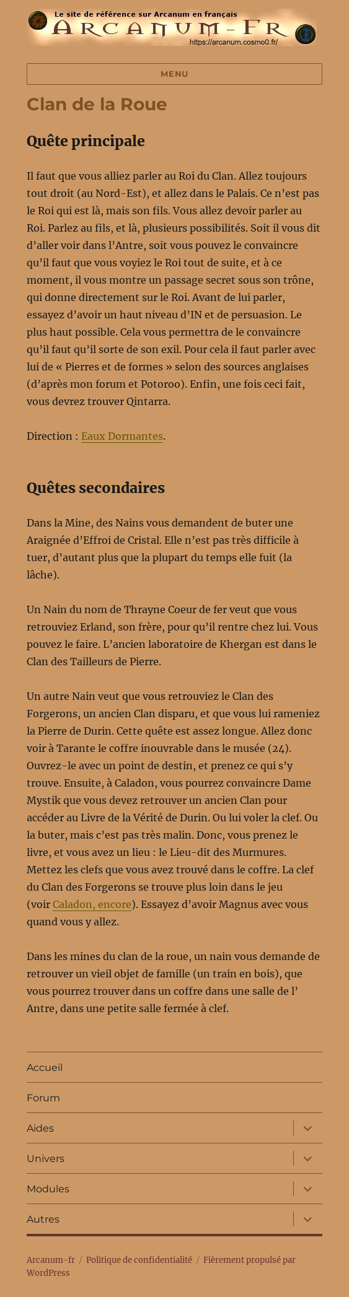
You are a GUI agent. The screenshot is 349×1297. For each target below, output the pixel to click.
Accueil (45, 1067)
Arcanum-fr (172, 27)
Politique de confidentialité (139, 1260)
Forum (43, 1098)
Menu (174, 74)
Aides (40, 1128)
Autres (43, 1219)
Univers (45, 1158)
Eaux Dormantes (122, 436)
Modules (48, 1189)
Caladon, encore (92, 904)
